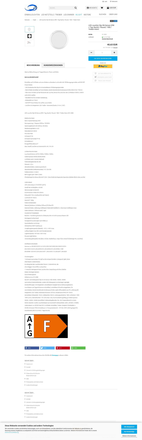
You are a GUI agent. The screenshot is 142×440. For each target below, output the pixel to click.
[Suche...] (76, 8)
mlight (79, 15)
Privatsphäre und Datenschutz (34, 382)
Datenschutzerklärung (12, 432)
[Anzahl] (102, 52)
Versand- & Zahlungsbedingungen (35, 370)
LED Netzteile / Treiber (51, 15)
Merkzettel (113, 1)
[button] (91, 52)
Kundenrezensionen (53, 65)
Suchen (102, 14)
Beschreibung (33, 65)
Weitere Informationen (129, 436)
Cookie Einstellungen (32, 385)
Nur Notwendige (129, 431)
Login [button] (105, 1)
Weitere (87, 15)
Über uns (113, 14)
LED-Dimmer (69, 15)
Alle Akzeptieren (129, 427)
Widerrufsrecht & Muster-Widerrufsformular (33, 374)
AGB (27, 379)
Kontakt (28, 367)
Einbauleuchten (32, 15)
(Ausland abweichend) (107, 39)
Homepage (55, 355)
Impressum (29, 364)
